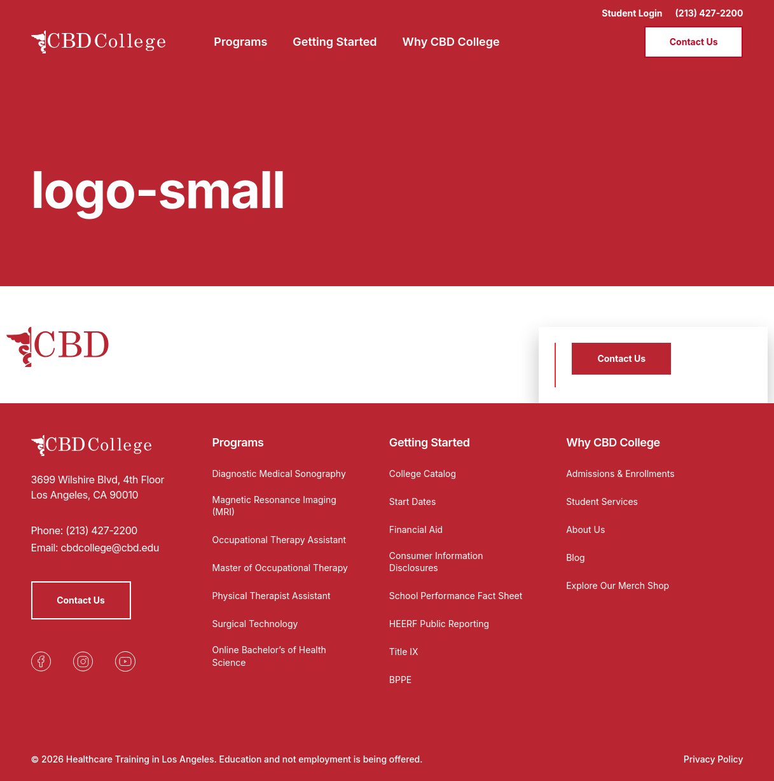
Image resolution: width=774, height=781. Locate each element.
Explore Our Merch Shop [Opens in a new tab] (617, 585)
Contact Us (694, 41)
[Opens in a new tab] (41, 661)
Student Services (602, 501)
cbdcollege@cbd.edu (109, 547)
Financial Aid (416, 529)
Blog (575, 557)
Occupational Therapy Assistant (279, 539)
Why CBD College (613, 442)
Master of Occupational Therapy (280, 567)
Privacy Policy (713, 759)
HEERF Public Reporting (439, 623)
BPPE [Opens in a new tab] (400, 679)
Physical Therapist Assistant (271, 595)
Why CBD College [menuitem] (451, 41)
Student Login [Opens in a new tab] (632, 13)
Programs (238, 442)
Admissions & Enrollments (620, 473)
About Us (585, 529)
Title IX (403, 651)
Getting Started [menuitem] (335, 41)
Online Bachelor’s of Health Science (269, 656)
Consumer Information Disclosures (436, 562)
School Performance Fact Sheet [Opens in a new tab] (456, 595)
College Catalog (422, 473)
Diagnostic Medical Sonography (279, 473)
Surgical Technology (255, 623)
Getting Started (429, 442)
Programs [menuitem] (240, 41)
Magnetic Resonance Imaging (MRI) (274, 506)
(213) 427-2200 (709, 13)
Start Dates (412, 501)
